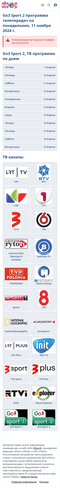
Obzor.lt (37, 448)
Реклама (44, 481)
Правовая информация (24, 481)
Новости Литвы (28, 476)
